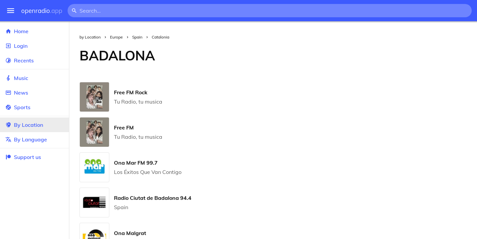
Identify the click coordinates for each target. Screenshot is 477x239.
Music (34, 78)
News (34, 92)
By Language (34, 139)
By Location (34, 125)
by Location (90, 37)
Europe (116, 37)
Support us (23, 157)
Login (34, 46)
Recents (34, 60)
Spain (137, 37)
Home (34, 31)
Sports (34, 107)
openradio (41, 11)
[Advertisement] (321, 55)
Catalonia (160, 37)
